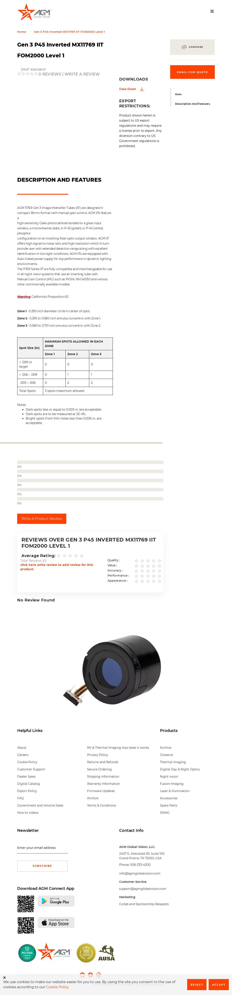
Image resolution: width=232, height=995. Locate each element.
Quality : (114, 560)
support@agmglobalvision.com (142, 889)
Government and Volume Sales (40, 805)
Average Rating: (38, 555)
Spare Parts (168, 805)
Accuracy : (115, 570)
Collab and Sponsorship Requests (144, 904)
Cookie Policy (27, 762)
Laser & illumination (175, 791)
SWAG (165, 813)
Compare (196, 47)
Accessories (168, 798)
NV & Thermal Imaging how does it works (118, 748)
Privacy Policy (97, 755)
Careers (22, 755)
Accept (218, 984)
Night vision (169, 776)
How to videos (27, 813)
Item (178, 94)
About (21, 748)
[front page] (54, 953)
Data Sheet (127, 89)
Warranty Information (103, 784)
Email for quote (192, 72)
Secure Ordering (99, 769)
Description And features (192, 103)
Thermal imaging (173, 762)
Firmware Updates (101, 791)
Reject (197, 984)
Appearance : (118, 581)
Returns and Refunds (102, 762)
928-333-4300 (140, 865)
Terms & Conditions (101, 805)
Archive (92, 798)
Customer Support (31, 769)
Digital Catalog (28, 784)
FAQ (20, 798)
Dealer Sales (26, 776)
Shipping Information (103, 776)
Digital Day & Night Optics (180, 769)
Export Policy (27, 791)
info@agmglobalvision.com (139, 873)
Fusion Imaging (172, 784)
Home (21, 31)
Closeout (166, 755)
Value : (112, 565)
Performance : (118, 575)
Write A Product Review (41, 519)
